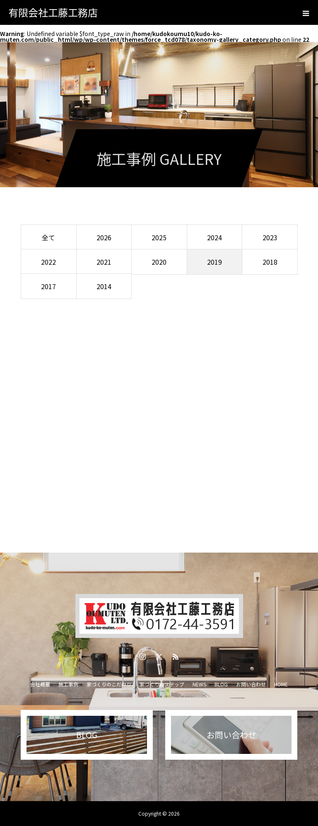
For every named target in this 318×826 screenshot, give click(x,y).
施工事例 (68, 684)
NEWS (199, 684)
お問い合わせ (251, 684)
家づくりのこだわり (109, 684)
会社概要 (40, 684)
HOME (281, 684)
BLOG (221, 684)
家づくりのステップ (162, 684)
